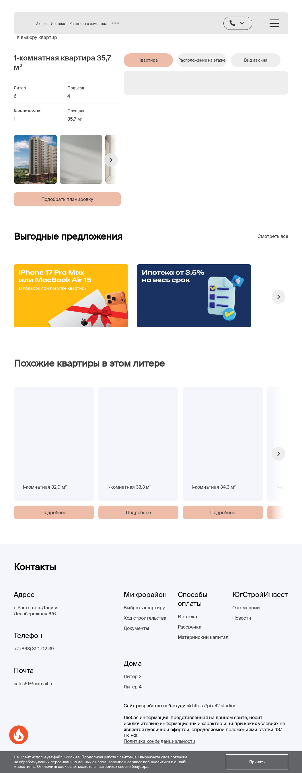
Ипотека (58, 24)
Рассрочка (189, 626)
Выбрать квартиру (144, 607)
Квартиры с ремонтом (88, 24)
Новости (241, 618)
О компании (246, 607)
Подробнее (53, 512)
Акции (41, 24)
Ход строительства (145, 618)
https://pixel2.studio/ (213, 705)
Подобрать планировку (67, 199)
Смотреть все (273, 236)
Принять (257, 762)
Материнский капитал (203, 637)
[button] (111, 160)
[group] (35, 159)
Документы (136, 628)
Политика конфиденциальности (159, 741)
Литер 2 (132, 676)
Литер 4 (133, 686)
